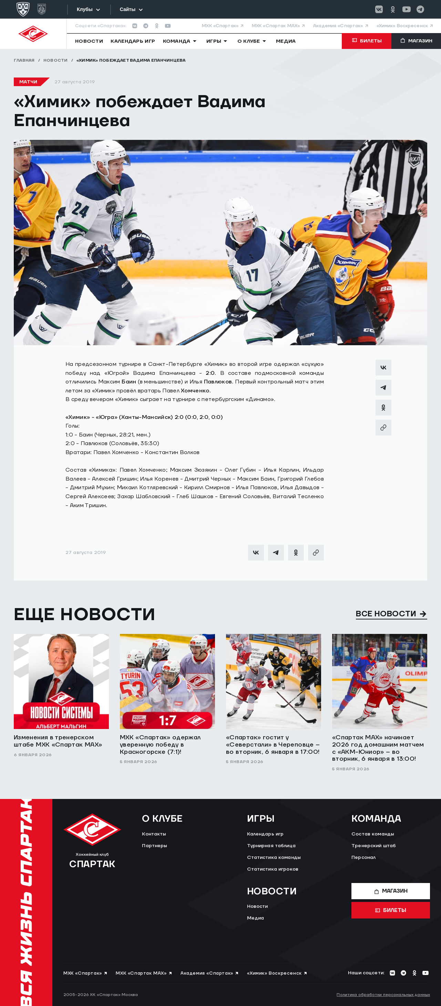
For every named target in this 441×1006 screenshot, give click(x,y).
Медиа (255, 918)
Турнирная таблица (271, 846)
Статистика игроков (273, 869)
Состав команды (372, 834)
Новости (55, 60)
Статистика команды (274, 857)
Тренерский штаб (373, 846)
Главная (24, 60)
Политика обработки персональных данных (383, 994)
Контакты (154, 834)
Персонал (363, 857)
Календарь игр (265, 834)
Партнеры (154, 846)
